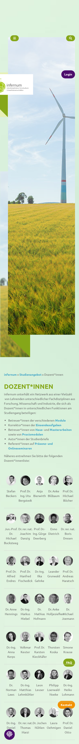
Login (68, 62)
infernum (10, 374)
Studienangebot (30, 374)
